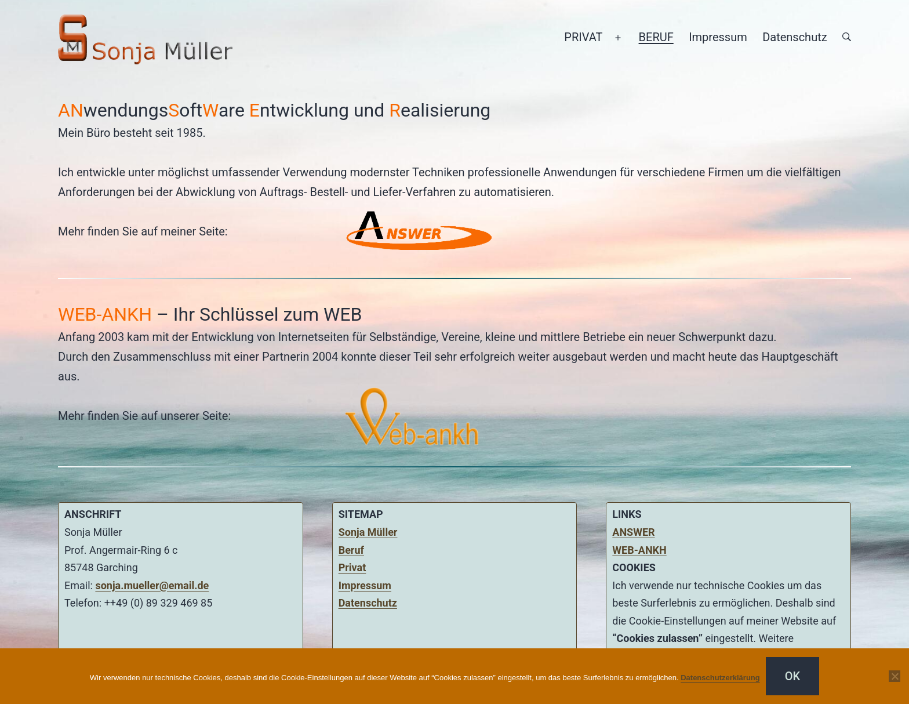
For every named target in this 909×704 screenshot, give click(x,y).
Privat (352, 567)
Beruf (351, 550)
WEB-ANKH (639, 550)
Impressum (718, 37)
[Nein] (894, 676)
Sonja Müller (368, 532)
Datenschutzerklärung (720, 677)
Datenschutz (794, 37)
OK (792, 676)
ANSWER (633, 532)
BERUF (656, 37)
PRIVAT (583, 37)
